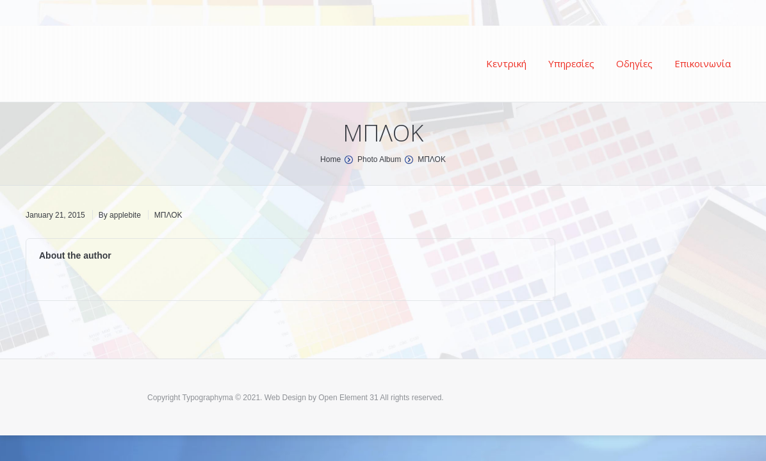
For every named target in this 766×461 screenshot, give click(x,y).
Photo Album (379, 159)
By (120, 215)
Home (330, 159)
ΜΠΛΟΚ (168, 215)
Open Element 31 (348, 397)
